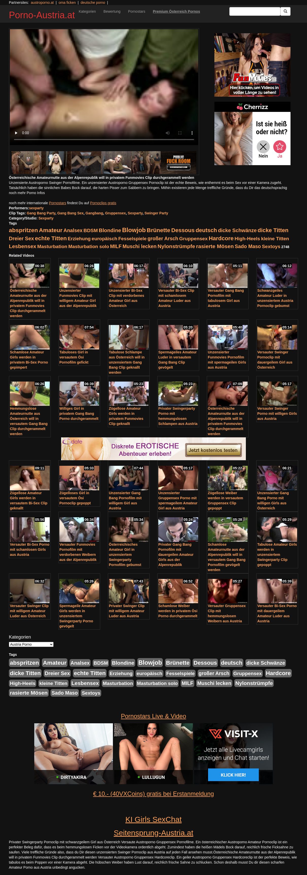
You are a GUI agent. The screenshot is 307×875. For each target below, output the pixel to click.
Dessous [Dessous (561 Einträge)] (183, 230)
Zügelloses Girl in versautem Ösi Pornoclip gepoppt (75, 498)
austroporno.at (42, 3)
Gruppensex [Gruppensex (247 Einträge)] (193, 238)
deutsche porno (93, 3)
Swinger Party (156, 213)
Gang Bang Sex (70, 213)
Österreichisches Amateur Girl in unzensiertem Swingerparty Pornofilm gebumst (125, 554)
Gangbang (94, 213)
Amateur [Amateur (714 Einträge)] (50, 230)
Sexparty (135, 213)
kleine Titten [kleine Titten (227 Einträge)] (275, 238)
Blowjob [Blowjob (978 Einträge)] (134, 230)
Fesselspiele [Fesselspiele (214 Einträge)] (132, 238)
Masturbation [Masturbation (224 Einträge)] (52, 246)
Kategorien (87, 11)
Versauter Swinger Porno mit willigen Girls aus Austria (277, 413)
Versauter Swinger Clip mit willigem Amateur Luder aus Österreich (29, 611)
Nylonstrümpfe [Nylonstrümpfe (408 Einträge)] (176, 246)
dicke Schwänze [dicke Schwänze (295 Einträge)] (237, 230)
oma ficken (67, 3)
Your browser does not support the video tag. (104, 87)
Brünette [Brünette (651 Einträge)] (158, 230)
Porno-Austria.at (42, 15)
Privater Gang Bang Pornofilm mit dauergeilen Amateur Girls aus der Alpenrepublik (176, 554)
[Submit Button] (285, 11)
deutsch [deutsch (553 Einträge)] (206, 230)
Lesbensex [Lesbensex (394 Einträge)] (22, 246)
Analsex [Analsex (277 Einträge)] (72, 230)
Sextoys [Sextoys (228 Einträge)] (271, 246)
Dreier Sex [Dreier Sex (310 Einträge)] (21, 238)
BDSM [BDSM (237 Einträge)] (90, 230)
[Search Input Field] (254, 11)
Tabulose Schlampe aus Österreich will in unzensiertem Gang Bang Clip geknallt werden (127, 362)
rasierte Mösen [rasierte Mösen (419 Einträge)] (215, 246)
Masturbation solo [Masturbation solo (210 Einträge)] (88, 246)
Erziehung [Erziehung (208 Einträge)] (79, 238)
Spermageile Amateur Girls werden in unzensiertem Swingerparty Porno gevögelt (77, 616)
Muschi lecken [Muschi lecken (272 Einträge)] (140, 246)
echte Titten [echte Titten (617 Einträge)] (51, 238)
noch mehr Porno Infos (27, 193)
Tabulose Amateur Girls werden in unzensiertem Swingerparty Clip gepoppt (277, 554)
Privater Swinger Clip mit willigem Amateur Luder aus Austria (127, 611)
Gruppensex (115, 213)
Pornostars (136, 11)
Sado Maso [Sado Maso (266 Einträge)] (248, 246)
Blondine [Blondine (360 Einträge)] (110, 230)
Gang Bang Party (41, 213)
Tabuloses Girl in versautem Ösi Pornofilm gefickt (73, 357)
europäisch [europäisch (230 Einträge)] (104, 238)
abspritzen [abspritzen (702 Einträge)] (23, 230)
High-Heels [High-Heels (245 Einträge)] (247, 238)
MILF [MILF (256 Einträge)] (116, 246)
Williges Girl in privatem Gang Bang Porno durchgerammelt (78, 413)
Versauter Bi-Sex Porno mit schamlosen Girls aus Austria (29, 549)
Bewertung (112, 11)
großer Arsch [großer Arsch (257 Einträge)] (163, 238)
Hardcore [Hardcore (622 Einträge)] (221, 238)
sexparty (36, 208)
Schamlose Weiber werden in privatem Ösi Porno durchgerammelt (177, 611)
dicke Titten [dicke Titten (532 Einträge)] (273, 230)
